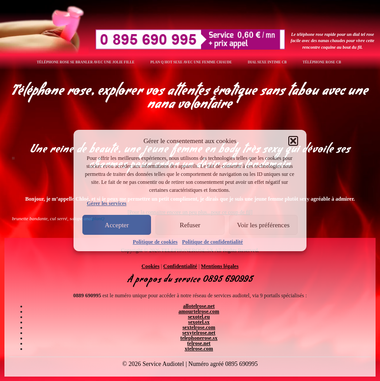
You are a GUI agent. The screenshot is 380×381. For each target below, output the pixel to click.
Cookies (150, 266)
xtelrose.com (199, 349)
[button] (293, 140)
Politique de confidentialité (212, 242)
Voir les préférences (263, 225)
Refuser (190, 225)
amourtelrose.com (198, 311)
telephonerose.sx (198, 338)
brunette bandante (29, 218)
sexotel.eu (199, 317)
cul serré (58, 218)
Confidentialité (180, 266)
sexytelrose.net (199, 333)
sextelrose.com (198, 327)
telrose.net (199, 343)
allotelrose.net (198, 306)
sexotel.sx (198, 322)
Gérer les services (107, 203)
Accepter (117, 225)
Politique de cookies (155, 242)
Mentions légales (220, 266)
